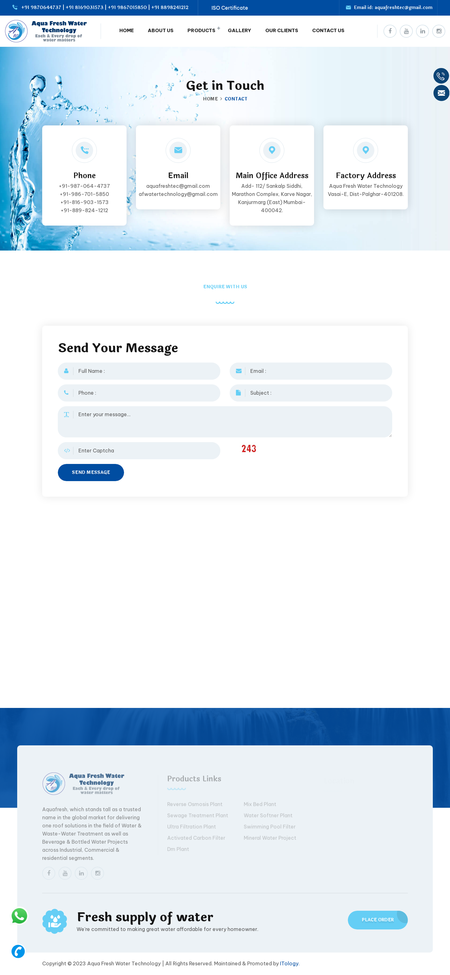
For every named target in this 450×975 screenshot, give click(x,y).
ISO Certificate (230, 8)
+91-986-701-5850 (84, 194)
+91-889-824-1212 (84, 210)
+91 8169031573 (84, 7)
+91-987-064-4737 (84, 186)
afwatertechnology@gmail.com (178, 194)
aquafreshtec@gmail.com (403, 7)
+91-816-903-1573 (84, 202)
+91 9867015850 (127, 7)
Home (210, 99)
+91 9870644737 (41, 7)
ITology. (290, 963)
